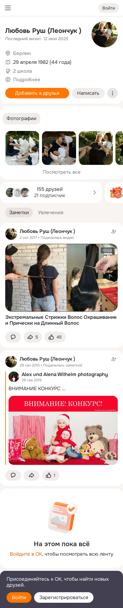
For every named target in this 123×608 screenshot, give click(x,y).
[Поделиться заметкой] (33, 337)
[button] (21, 118)
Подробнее (26, 79)
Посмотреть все (62, 172)
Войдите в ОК (26, 554)
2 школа (22, 71)
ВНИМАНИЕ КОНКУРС (35, 388)
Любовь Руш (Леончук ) (43, 31)
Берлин (22, 53)
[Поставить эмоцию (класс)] (55, 337)
